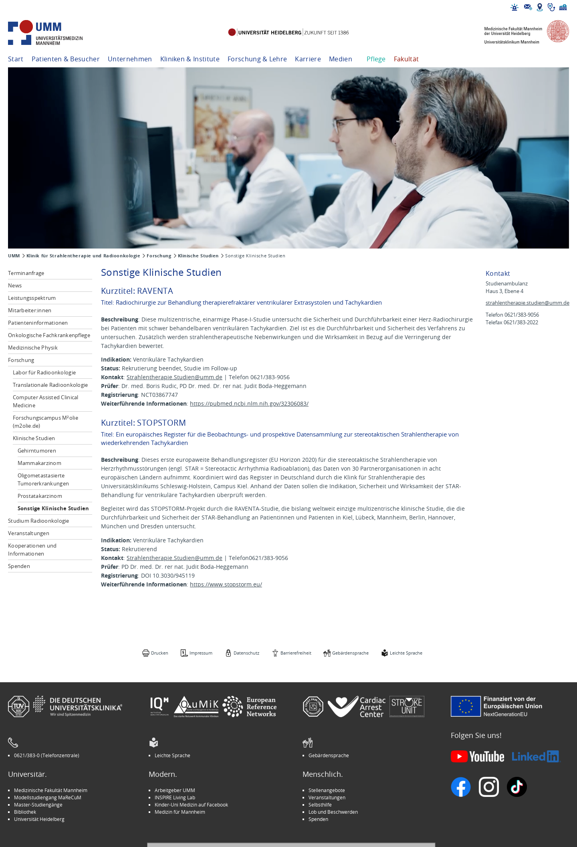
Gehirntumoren (37, 450)
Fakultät (406, 59)
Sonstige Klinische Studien (53, 508)
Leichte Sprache (406, 653)
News (15, 285)
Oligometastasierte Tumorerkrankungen (43, 479)
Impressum (201, 653)
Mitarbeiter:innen (29, 310)
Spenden (19, 566)
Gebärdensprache (350, 653)
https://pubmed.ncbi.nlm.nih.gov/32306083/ (249, 403)
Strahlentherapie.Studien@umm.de (174, 377)
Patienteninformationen (38, 322)
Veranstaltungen (28, 533)
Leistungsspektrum (32, 297)
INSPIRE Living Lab (175, 797)
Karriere (308, 59)
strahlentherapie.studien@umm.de (527, 302)
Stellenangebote (327, 790)
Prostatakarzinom (40, 495)
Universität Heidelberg (39, 819)
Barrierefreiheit (295, 653)
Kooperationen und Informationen (32, 549)
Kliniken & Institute (190, 59)
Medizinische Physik (33, 347)
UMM (14, 256)
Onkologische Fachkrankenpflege (49, 335)
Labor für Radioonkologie (44, 372)
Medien (340, 59)
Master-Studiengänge (38, 804)
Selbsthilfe (320, 804)
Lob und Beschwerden (333, 812)
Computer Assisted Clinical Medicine (46, 401)
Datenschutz (246, 653)
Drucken (159, 653)
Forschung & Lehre (257, 59)
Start (16, 59)
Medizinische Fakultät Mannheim (50, 790)
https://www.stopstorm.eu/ (226, 584)
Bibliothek (25, 812)
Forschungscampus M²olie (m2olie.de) (45, 421)
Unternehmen (130, 59)
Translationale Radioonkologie (50, 384)
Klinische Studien (198, 256)
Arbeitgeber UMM (175, 790)
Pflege (376, 59)
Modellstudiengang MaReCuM (47, 797)
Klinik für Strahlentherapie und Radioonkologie (83, 256)
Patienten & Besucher (66, 59)
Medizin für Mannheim (180, 812)
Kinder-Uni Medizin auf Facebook (191, 804)
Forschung (159, 256)
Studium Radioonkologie (38, 520)
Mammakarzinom (39, 463)
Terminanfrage (26, 273)
